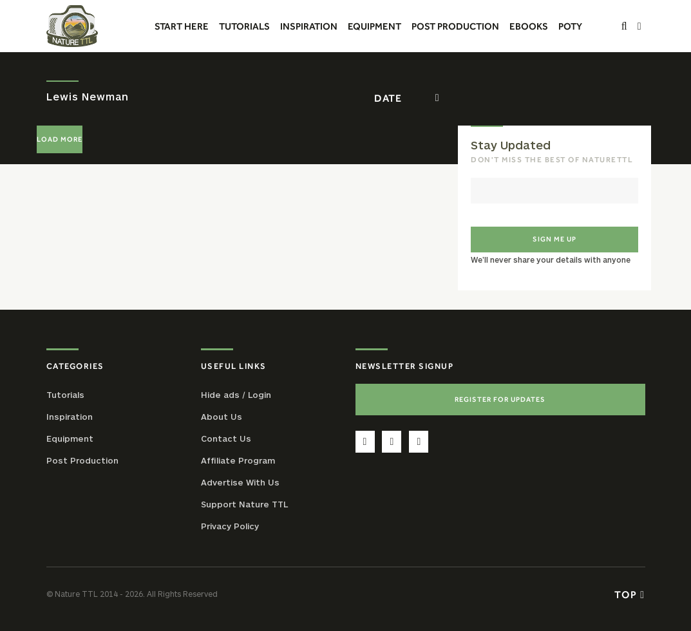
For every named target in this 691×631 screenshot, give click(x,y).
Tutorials (65, 395)
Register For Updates (500, 399)
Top (629, 594)
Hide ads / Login (236, 395)
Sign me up (554, 239)
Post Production (82, 460)
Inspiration (69, 416)
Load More (59, 139)
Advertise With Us (240, 482)
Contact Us (226, 438)
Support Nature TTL (244, 504)
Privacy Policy (230, 526)
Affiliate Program (238, 460)
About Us (221, 416)
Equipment (69, 438)
